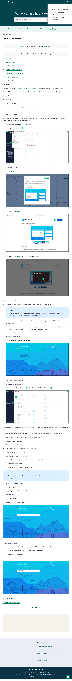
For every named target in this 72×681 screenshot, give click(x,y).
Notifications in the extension (14, 69)
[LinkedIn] (39, 607)
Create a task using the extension (15, 66)
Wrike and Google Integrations (50, 29)
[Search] (36, 19)
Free (23, 46)
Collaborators (20, 88)
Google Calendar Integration (11, 602)
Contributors (28, 88)
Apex (50, 54)
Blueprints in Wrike (42, 653)
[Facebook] (36, 607)
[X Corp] (32, 607)
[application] (68, 677)
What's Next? (9, 81)
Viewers (35, 88)
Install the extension (11, 62)
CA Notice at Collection (39, 674)
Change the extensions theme (14, 73)
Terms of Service (28, 674)
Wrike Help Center (9, 29)
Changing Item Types (42, 660)
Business (40, 46)
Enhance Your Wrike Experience (28, 29)
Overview (8, 58)
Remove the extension (12, 77)
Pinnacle (43, 54)
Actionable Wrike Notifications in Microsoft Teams (50, 650)
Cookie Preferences (50, 674)
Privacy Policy (19, 674)
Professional (31, 46)
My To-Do (39, 657)
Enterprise (49, 46)
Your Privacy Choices (35, 676)
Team (28, 54)
